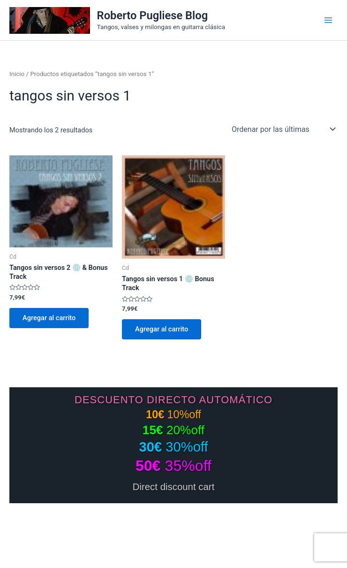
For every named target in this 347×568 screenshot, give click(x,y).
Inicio (16, 73)
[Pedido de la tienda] (283, 129)
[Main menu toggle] (328, 20)
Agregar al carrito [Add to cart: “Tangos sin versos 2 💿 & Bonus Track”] (49, 318)
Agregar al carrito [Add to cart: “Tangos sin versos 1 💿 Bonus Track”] (161, 329)
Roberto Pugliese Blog (152, 15)
